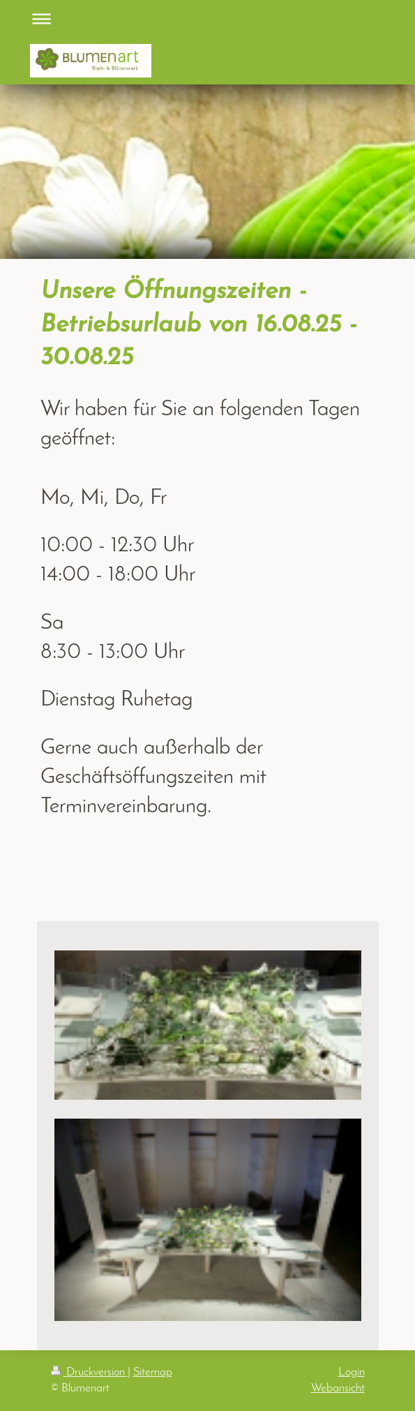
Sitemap (152, 1372)
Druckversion (89, 1372)
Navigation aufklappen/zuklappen (208, 18)
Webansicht (338, 1388)
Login (351, 1372)
